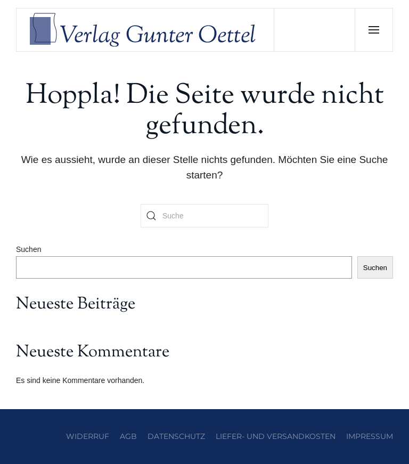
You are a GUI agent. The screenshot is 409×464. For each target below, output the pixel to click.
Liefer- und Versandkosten (276, 436)
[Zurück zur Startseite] (145, 30)
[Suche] (204, 215)
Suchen (28, 249)
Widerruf (87, 436)
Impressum (369, 436)
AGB (128, 436)
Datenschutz (176, 436)
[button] (373, 30)
